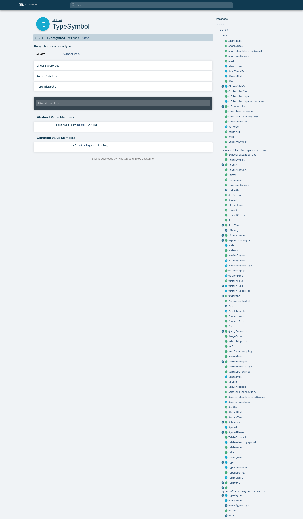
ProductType (236, 321)
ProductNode (236, 316)
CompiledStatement (240, 111)
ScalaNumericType (240, 366)
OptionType (235, 285)
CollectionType (238, 96)
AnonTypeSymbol (238, 56)
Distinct (234, 131)
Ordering (234, 295)
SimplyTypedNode (239, 402)
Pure (231, 326)
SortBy (232, 407)
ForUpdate (235, 179)
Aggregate (235, 40)
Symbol (232, 427)
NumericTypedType (240, 265)
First (232, 174)
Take (231, 452)
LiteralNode (236, 235)
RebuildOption (237, 341)
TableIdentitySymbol (242, 442)
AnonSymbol (235, 45)
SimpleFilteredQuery (242, 391)
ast (60, 20)
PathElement (236, 311)
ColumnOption (237, 106)
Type (231, 462)
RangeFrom (235, 336)
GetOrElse (235, 195)
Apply (232, 61)
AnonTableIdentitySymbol (245, 50)
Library (233, 230)
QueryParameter (238, 331)
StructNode (235, 412)
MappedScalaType (239, 240)
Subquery (234, 422)
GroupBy (233, 199)
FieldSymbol (236, 159)
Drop (231, 136)
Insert (232, 210)
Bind (231, 81)
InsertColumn (237, 215)
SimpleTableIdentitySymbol (246, 396)
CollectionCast (238, 91)
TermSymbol (235, 457)
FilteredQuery (237, 169)
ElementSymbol (237, 141)
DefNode (233, 126)
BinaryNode (235, 76)
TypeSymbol (235, 477)
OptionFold (235, 280)
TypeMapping (236, 472)
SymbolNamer (236, 432)
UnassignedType (238, 505)
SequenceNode (237, 386)
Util (231, 515)
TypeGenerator (237, 467)
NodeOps (233, 250)
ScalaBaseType (237, 361)
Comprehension (237, 121)
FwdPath (233, 190)
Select (232, 381)
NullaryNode (236, 260)
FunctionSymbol (238, 185)
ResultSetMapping (240, 351)
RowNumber (235, 356)
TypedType (235, 495)
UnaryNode (235, 500)
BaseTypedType (237, 71)
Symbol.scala (71, 54)
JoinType (234, 225)
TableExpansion (238, 437)
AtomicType (235, 66)
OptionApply (236, 270)
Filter (232, 164)
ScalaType (235, 376)
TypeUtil (234, 482)
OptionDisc (235, 275)
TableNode (235, 447)
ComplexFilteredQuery (243, 116)
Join (231, 220)
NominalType (236, 255)
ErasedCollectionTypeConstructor (244, 150)
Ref (230, 346)
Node (231, 245)
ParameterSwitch (239, 300)
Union (232, 510)
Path (231, 306)
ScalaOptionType (239, 371)
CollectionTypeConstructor (246, 101)
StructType (235, 417)
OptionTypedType (239, 290)
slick (55, 20)
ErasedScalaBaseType (242, 154)
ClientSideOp (237, 86)
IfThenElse (235, 205)
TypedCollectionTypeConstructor (244, 491)
